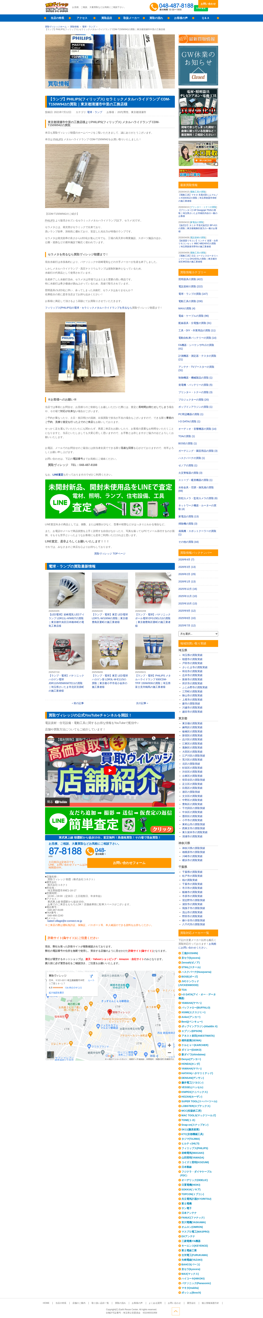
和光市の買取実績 (192, 671)
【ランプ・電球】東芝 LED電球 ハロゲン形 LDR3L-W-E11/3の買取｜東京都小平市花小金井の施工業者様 (110, 661)
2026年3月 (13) (187, 566)
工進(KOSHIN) (190, 953)
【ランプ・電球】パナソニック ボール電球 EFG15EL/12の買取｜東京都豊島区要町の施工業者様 (153, 599)
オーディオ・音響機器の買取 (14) (197, 428)
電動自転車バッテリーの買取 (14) (197, 337)
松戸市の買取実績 (192, 875)
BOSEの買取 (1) (187, 443)
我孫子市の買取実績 (193, 908)
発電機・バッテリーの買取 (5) (195, 384)
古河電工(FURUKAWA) (195, 1255)
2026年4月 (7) (186, 559)
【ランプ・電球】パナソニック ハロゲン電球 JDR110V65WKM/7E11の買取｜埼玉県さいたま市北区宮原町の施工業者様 (67, 663)
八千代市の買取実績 (193, 924)
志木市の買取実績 (192, 675)
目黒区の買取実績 (192, 787)
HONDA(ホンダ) (191, 1063)
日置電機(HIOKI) (191, 1184)
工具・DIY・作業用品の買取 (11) (197, 330)
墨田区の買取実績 (192, 816)
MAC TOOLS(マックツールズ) (199, 1115)
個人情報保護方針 (198, 1303)
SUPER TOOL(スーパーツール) (199, 1101)
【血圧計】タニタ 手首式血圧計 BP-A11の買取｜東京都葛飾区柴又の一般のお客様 (197, 228)
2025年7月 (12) (187, 625)
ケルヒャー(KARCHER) (195, 1045)
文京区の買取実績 (192, 796)
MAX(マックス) (190, 1273)
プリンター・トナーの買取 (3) (195, 392)
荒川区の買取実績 (192, 759)
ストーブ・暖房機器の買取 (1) (195, 480)
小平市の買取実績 (192, 820)
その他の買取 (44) (188, 541)
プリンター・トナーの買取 (203, 207)
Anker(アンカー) (191, 1017)
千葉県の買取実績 (192, 871)
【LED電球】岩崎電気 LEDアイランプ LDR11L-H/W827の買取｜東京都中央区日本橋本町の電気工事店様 (67, 599)
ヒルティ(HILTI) (190, 1143)
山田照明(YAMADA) (193, 1157)
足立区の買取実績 (192, 783)
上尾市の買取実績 (192, 699)
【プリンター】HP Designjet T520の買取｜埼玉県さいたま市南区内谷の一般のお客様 (197, 213)
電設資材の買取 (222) (190, 286)
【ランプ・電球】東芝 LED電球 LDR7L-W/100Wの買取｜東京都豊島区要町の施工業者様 (110, 597)
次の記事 (141, 703)
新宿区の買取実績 (192, 735)
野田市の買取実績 (192, 916)
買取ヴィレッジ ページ (109, 553)
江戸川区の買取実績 (193, 755)
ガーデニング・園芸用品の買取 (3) (198, 450)
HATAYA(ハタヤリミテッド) (197, 1073)
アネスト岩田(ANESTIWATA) (198, 1035)
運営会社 (182, 1303)
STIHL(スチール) (191, 967)
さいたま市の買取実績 (194, 667)
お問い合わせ (208, 3)
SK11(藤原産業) (191, 1129)
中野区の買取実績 (192, 800)
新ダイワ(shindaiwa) (193, 1054)
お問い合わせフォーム (148, 852)
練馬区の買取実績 (192, 727)
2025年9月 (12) (187, 610)
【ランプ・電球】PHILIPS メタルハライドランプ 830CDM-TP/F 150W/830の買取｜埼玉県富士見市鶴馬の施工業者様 (153, 661)
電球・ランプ (88, 26)
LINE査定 (208, 11)
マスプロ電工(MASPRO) (195, 1231)
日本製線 (187, 1167)
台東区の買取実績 (192, 775)
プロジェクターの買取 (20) (193, 399)
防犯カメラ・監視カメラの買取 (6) (198, 498)
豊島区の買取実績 (192, 804)
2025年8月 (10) (187, 618)
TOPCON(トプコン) (193, 1194)
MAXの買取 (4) (186, 308)
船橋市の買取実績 (192, 892)
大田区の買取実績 (192, 751)
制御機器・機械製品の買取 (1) (195, 377)
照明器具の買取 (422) (190, 279)
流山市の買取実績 (192, 912)
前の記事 (79, 703)
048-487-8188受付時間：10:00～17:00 (172, 7)
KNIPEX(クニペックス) (195, 1092)
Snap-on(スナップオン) (195, 1124)
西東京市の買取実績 (193, 828)
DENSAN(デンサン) (193, 1077)
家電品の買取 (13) (188, 516)
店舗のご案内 (85, 1303)
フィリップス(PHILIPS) (195, 1148)
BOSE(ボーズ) (190, 976)
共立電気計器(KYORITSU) (196, 1198)
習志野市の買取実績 (193, 900)
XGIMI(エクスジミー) (193, 1012)
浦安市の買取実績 (192, 904)
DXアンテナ (188, 1236)
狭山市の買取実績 (192, 695)
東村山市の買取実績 (193, 824)
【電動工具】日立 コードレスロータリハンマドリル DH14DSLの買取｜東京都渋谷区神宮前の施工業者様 (198, 259)
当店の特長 (57, 17)
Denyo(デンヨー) (191, 1059)
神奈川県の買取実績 (193, 848)
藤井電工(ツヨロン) (192, 1082)
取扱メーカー (131, 17)
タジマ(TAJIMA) (191, 1138)
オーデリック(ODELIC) (195, 1180)
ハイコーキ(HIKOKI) (193, 1278)
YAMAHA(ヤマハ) (192, 1002)
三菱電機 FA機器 (191, 1241)
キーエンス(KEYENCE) (195, 1245)
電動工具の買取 (197, 192)
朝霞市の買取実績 (192, 659)
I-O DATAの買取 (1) (189, 421)
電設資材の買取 (197, 237)
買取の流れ (156, 17)
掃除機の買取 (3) (187, 523)
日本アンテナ (189, 1212)
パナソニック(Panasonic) (196, 1283)
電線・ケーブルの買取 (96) (193, 315)
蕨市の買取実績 (191, 703)
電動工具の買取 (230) (190, 301)
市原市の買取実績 (192, 896)
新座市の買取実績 (192, 679)
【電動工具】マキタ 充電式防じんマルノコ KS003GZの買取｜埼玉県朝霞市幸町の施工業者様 (198, 198)
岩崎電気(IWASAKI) (193, 1152)
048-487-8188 (83, 852)
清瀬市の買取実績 (192, 836)
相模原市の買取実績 (193, 852)
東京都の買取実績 (192, 723)
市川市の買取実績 (192, 887)
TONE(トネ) (188, 1120)
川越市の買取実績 (192, 707)
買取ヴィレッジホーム (56, 26)
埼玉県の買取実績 (192, 655)
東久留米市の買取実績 (194, 832)
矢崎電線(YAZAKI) (192, 1259)
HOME (58, 1303)
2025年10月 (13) (187, 603)
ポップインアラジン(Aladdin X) (200, 1026)
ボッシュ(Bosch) (191, 1292)
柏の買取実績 (189, 880)
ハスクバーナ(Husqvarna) (196, 971)
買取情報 (74, 26)
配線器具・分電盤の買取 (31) (194, 323)
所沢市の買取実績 (192, 683)
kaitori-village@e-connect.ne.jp (65, 916)
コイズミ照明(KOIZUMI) (195, 1162)
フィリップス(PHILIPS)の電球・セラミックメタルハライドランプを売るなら (88, 307)
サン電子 (187, 1208)
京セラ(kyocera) (191, 957)
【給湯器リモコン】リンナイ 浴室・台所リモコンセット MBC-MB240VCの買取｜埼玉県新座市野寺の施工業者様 (198, 243)
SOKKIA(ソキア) (191, 1189)
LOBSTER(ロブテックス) (196, 1106)
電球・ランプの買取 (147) (193, 293)
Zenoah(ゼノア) (191, 962)
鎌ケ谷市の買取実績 (193, 920)
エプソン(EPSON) (192, 1031)
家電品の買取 (196, 222)
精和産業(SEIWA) (191, 1040)
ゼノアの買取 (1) (187, 465)
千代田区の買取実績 (193, 808)
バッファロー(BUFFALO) (196, 1007)
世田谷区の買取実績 (193, 779)
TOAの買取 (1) (186, 436)
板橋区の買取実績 (192, 731)
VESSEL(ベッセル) (192, 1087)
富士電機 (187, 1203)
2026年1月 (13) (187, 581)
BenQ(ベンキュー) (192, 1021)
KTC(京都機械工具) (193, 1134)
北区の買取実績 (191, 763)
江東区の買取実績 (192, 743)
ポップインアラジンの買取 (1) (195, 406)
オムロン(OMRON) (192, 1227)
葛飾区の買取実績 (192, 747)
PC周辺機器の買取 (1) (190, 414)
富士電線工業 (189, 1250)
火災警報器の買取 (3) (190, 472)
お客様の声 (181, 17)
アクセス (82, 17)
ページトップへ (214, 1310)
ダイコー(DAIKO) (191, 1049)
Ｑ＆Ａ (205, 17)
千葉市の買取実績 (192, 884)
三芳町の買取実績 (192, 691)
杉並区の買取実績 (192, 767)
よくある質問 (151, 1303)
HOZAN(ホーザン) (192, 1096)
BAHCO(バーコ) (191, 1264)
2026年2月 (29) (187, 574)
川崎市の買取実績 (192, 856)
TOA (184, 989)
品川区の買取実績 (192, 739)
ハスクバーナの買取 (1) (191, 458)
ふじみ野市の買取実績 (194, 687)
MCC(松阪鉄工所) (192, 1110)
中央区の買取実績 (192, 812)
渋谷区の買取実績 (192, 771)
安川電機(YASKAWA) (194, 1222)
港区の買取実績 (191, 791)
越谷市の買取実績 (192, 711)
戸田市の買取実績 (192, 663)
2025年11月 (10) (187, 596)
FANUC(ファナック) (193, 1217)
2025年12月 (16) (187, 588)
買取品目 (106, 17)
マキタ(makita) (190, 1287)
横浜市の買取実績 (192, 860)
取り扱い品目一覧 (104, 1303)
